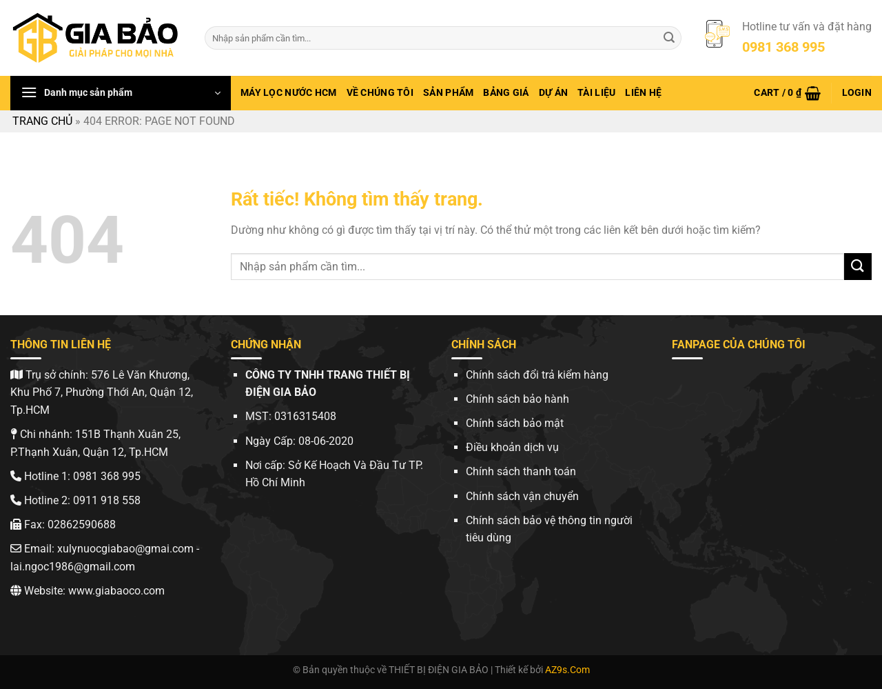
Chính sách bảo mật (515, 423)
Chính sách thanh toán (521, 471)
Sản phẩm (448, 93)
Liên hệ (643, 93)
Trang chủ (42, 121)
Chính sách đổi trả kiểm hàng (537, 374)
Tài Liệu (596, 93)
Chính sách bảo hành (517, 399)
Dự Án (553, 93)
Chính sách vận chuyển (522, 496)
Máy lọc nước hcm (288, 93)
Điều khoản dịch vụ (512, 447)
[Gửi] (669, 38)
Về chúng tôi (380, 93)
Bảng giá (506, 93)
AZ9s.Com (567, 670)
